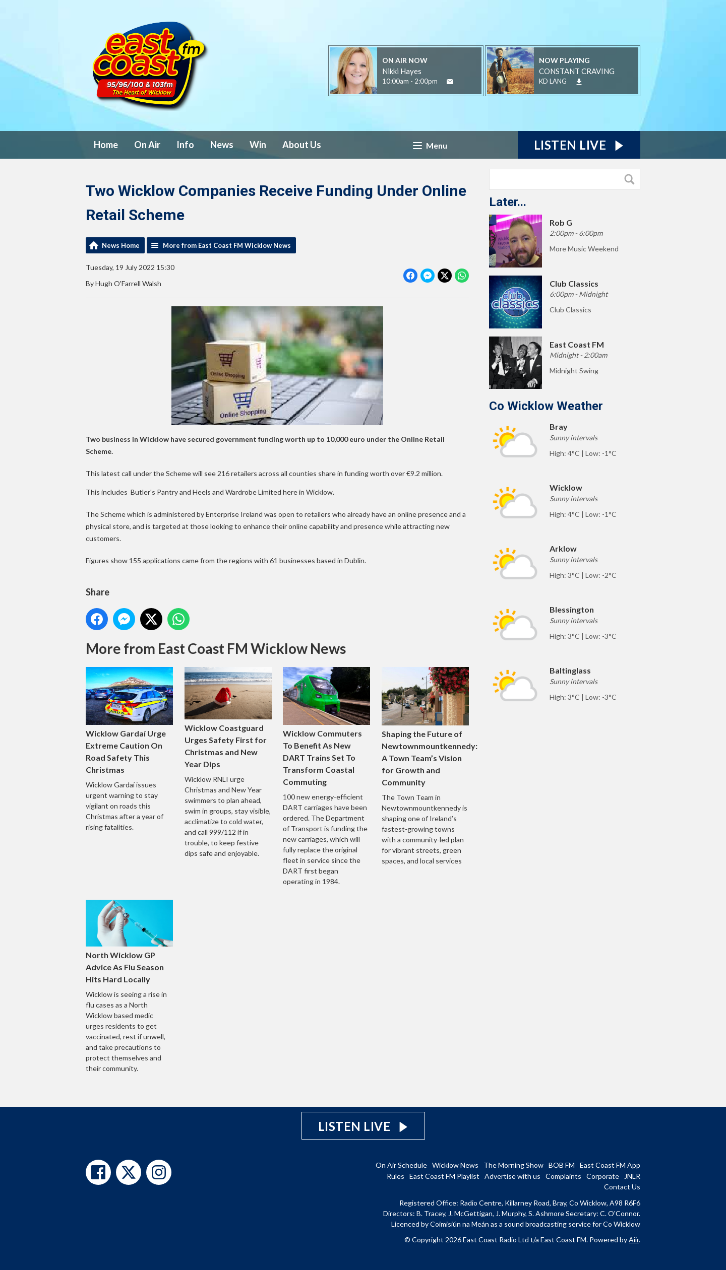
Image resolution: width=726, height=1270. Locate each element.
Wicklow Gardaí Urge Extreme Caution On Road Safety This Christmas (129, 720)
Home (106, 144)
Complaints (563, 1176)
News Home (121, 245)
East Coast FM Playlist (444, 1176)
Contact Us (622, 1186)
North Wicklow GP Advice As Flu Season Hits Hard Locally (129, 942)
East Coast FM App (610, 1165)
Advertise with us (512, 1176)
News (221, 144)
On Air (147, 144)
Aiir (634, 1239)
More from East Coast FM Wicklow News (227, 245)
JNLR (632, 1176)
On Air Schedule (401, 1165)
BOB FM (562, 1165)
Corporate (602, 1176)
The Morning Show (513, 1165)
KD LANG (553, 81)
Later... (507, 202)
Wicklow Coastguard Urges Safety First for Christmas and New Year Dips (228, 718)
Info (185, 144)
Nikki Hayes (401, 71)
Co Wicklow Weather (546, 406)
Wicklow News (455, 1165)
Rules (395, 1176)
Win (258, 144)
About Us (301, 144)
